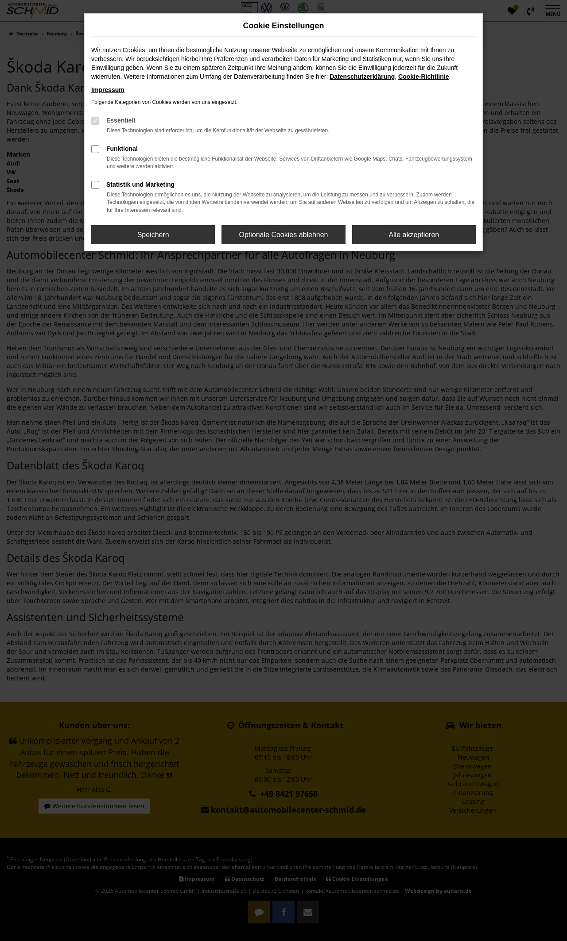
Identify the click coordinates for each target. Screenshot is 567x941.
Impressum (107, 89)
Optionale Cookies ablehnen (283, 234)
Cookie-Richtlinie (423, 76)
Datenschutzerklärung (362, 76)
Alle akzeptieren (413, 234)
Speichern (153, 234)
